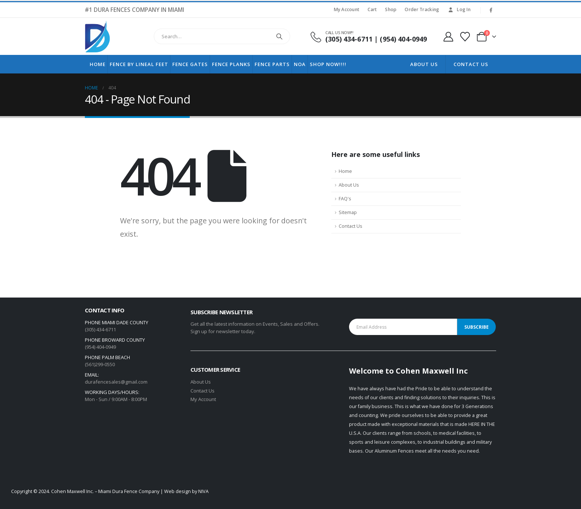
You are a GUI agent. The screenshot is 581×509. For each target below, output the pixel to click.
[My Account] (448, 37)
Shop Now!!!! (328, 64)
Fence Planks (231, 64)
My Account (347, 9)
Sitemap (348, 212)
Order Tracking (422, 9)
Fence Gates (190, 64)
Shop (390, 9)
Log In (459, 9)
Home (98, 64)
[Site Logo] (97, 36)
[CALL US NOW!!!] (368, 36)
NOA (300, 64)
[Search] (279, 36)
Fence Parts (272, 64)
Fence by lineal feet (139, 64)
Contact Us (471, 64)
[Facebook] (491, 10)
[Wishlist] (465, 37)
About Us (424, 64)
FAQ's (345, 199)
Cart (372, 9)
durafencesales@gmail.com (116, 381)
